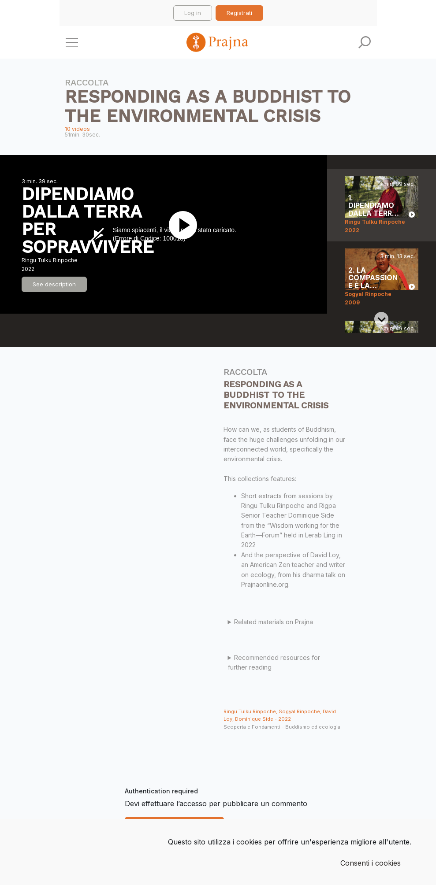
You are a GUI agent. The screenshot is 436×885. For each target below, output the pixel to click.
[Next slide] (381, 319)
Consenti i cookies (370, 863)
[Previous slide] (381, 183)
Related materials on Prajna (273, 622)
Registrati (239, 12)
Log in (192, 12)
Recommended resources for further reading (274, 662)
